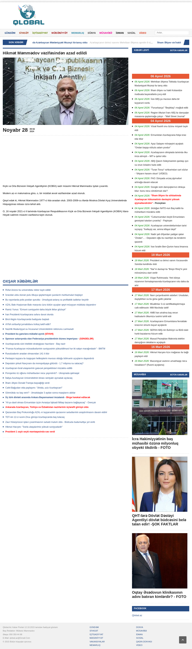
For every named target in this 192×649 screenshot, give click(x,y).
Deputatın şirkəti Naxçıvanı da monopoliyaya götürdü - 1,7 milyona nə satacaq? (44, 363)
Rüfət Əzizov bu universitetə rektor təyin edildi (28, 290)
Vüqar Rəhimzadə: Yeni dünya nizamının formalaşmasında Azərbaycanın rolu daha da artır (162, 282)
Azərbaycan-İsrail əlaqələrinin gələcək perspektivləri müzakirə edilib (38, 368)
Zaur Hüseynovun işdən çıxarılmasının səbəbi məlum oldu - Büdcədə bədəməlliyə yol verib (50, 422)
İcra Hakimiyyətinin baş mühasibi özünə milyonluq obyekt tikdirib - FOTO (155, 443)
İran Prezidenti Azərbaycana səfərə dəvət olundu (29, 314)
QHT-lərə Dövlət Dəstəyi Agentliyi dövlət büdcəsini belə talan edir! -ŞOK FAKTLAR (159, 520)
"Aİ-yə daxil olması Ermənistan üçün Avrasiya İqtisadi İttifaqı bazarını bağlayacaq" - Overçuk (50, 402)
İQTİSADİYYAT (40, 33)
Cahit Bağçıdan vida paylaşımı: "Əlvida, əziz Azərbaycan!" (33, 387)
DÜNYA (92, 33)
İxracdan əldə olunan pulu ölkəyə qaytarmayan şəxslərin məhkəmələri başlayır (44, 295)
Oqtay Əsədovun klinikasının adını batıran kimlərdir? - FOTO (159, 594)
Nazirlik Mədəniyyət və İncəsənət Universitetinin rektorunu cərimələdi (39, 329)
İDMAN (120, 33)
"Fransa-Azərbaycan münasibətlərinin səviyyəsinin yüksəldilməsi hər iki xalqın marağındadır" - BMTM (55, 348)
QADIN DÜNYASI (144, 642)
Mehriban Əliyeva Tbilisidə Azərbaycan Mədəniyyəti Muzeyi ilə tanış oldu (47, 42)
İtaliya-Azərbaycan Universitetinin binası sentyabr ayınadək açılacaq (38, 378)
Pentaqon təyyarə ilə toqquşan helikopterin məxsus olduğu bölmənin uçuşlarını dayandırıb (49, 358)
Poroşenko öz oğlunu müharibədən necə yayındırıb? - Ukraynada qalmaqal (42, 373)
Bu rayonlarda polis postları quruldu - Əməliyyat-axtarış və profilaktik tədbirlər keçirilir (47, 299)
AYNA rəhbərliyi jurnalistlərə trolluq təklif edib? (28, 324)
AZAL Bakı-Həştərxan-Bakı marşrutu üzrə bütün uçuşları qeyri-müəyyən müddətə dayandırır (50, 304)
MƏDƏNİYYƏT (60, 33)
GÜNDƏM (10, 33)
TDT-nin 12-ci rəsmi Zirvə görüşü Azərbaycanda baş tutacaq (34, 417)
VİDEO (142, 33)
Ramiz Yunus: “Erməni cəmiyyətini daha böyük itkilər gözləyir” (35, 309)
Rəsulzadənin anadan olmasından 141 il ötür (27, 353)
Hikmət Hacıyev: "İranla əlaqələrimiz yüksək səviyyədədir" (34, 427)
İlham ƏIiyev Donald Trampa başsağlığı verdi (27, 383)
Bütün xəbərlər (178, 50)
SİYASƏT (24, 33)
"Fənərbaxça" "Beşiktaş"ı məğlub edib (169, 107)
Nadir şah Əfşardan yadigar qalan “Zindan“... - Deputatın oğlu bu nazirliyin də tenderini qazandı (160, 238)
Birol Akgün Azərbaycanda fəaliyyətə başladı (27, 319)
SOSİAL (132, 33)
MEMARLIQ (77, 33)
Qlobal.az (137, 615)
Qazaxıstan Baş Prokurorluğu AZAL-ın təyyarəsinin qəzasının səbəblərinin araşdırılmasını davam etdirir (56, 412)
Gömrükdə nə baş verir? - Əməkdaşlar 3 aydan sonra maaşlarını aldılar (40, 392)
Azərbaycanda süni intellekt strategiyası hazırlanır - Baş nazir (35, 344)
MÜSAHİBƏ (105, 33)
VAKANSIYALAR (97, 642)
